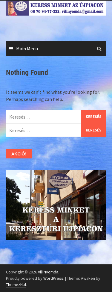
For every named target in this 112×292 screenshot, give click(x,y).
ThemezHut (16, 284)
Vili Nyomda (48, 272)
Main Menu (27, 49)
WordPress (53, 278)
